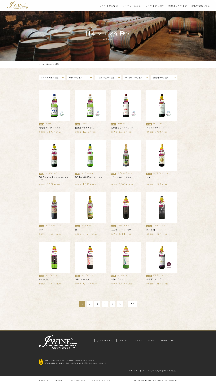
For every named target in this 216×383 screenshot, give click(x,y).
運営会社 (58, 379)
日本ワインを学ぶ (108, 5)
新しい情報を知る (201, 5)
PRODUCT (137, 339)
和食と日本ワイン (177, 5)
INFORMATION (167, 339)
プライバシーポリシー (77, 379)
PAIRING (151, 339)
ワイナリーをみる (131, 5)
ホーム (41, 64)
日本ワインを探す (154, 5)
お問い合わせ (44, 379)
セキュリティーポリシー (101, 379)
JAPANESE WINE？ (105, 339)
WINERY (123, 339)
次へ (137, 301)
